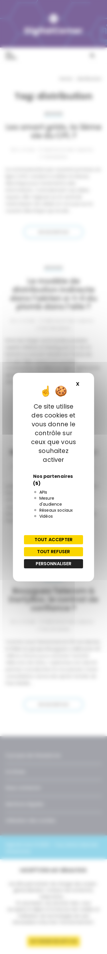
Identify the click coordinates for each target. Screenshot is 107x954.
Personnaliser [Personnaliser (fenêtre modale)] (54, 563)
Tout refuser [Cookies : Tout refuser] (53, 551)
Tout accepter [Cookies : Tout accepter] (53, 539)
